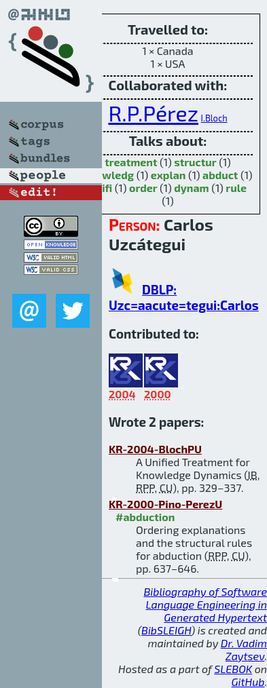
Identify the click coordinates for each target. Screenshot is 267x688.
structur (195, 161)
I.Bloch (214, 118)
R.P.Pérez (153, 113)
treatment (131, 161)
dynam (191, 187)
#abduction (145, 516)
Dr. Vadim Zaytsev (244, 649)
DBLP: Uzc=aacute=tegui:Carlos (184, 297)
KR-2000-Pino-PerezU (165, 503)
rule (236, 187)
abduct (220, 174)
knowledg (108, 174)
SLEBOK (233, 668)
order (143, 187)
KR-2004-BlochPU (155, 448)
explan (168, 174)
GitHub (248, 681)
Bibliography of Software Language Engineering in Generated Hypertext (205, 604)
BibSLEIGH (166, 630)
